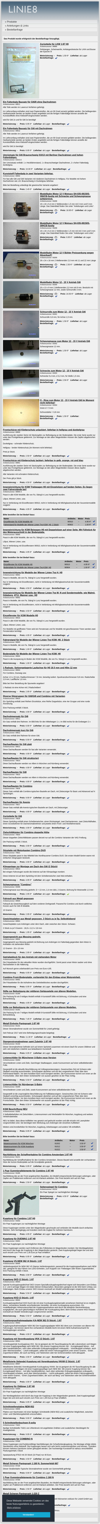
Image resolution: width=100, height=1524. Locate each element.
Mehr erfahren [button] (14, 1507)
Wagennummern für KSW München (19, 1143)
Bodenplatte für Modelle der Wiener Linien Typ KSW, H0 (27, 567)
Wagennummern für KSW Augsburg (19, 1146)
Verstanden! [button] (28, 1515)
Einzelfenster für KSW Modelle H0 (18, 522)
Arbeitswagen (9, 1149)
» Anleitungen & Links (17, 25)
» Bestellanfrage (14, 29)
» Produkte (11, 21)
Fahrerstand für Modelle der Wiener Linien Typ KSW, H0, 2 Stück (31, 525)
